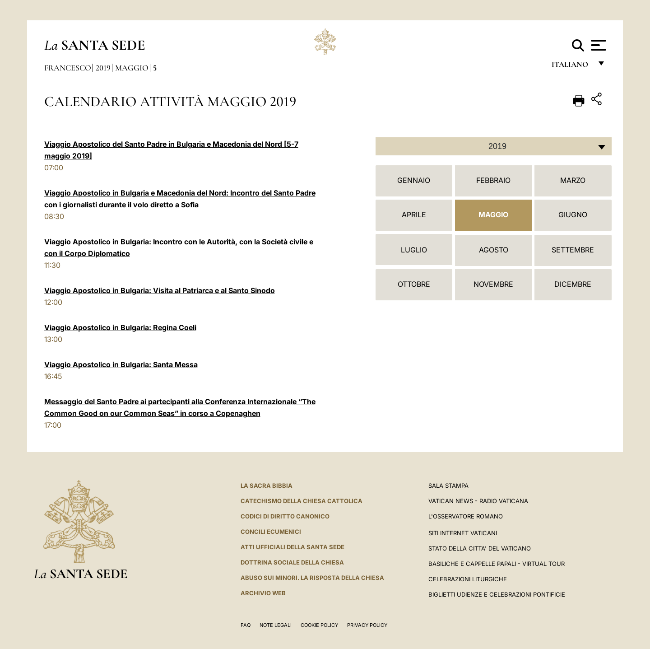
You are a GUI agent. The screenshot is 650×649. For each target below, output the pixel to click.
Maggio (132, 68)
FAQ (246, 625)
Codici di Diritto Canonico (285, 516)
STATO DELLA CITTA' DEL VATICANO (479, 548)
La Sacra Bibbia (266, 485)
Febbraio (493, 180)
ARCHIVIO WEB (263, 593)
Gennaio (413, 180)
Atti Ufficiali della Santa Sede (292, 547)
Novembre (493, 284)
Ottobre (414, 284)
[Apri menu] (597, 45)
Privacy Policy (367, 625)
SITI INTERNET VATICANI (462, 533)
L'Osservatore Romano (465, 516)
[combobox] (494, 146)
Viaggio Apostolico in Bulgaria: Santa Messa (121, 364)
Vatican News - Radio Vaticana (478, 500)
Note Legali (276, 625)
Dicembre (572, 284)
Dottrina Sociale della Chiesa (292, 562)
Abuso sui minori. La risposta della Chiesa (312, 577)
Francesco (67, 68)
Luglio (414, 249)
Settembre (573, 249)
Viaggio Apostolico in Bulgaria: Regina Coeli (120, 327)
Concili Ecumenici (271, 531)
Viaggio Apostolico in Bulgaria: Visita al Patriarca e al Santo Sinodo (159, 290)
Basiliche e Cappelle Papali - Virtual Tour (496, 563)
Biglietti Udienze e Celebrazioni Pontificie (496, 594)
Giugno (572, 214)
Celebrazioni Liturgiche (467, 579)
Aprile (414, 214)
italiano (572, 67)
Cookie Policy (319, 625)
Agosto (493, 249)
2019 (103, 68)
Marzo (572, 180)
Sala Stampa (448, 485)
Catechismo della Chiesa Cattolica (301, 500)
